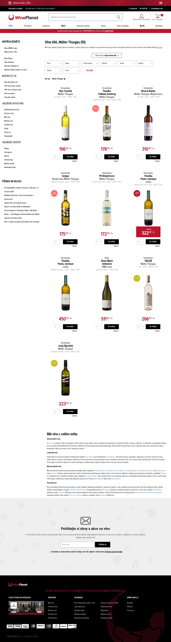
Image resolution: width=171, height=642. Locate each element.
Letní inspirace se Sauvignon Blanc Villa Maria (20, 210)
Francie (71, 495)
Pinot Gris (150, 471)
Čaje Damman (9, 62)
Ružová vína (52, 610)
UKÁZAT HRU (109, 31)
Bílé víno (7, 117)
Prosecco (7, 132)
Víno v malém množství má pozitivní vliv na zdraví (21, 222)
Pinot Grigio (89, 457)
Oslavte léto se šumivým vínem (15, 203)
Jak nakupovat (79, 607)
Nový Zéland (115, 479)
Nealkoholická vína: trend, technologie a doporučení (18, 197)
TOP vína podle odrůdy (12, 86)
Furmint (54, 473)
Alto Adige (98, 479)
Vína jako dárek (9, 97)
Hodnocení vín (106, 614)
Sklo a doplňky (123, 26)
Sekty (6, 129)
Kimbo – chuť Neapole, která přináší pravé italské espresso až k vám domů (21, 216)
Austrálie (61, 492)
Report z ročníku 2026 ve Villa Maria (17, 207)
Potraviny (27, 26)
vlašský (133, 471)
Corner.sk (130, 610)
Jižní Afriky (157, 490)
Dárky (103, 26)
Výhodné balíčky (83, 26)
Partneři (130, 607)
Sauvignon (8, 152)
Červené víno (9, 113)
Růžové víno (8, 121)
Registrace (104, 610)
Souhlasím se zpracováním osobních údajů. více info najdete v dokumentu (85, 552)
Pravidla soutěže (107, 618)
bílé (46, 79)
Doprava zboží (79, 610)
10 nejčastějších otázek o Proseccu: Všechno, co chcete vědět (21, 190)
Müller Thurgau (57, 79)
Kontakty (159, 26)
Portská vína (52, 618)
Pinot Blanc (141, 471)
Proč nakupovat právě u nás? (84, 603)
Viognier (158, 492)
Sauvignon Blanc (100, 471)
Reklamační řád (106, 607)
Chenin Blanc (110, 457)
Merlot (6, 156)
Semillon (150, 492)
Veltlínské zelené (113, 471)
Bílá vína (51, 603)
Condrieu (78, 495)
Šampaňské (8, 136)
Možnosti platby (80, 614)
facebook (132, 9)
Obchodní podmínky (81, 618)
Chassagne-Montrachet (77, 490)
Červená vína (52, 607)
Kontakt (130, 603)
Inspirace (46, 26)
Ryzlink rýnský (9, 164)
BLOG (142, 26)
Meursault (105, 490)
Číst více (159, 47)
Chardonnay (8, 160)
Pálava (6, 148)
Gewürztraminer (140, 492)
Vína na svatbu (9, 93)
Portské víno (8, 125)
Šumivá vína (52, 614)
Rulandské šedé (10, 167)
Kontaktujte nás (155, 9)
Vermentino (161, 471)
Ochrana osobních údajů (113, 552)
